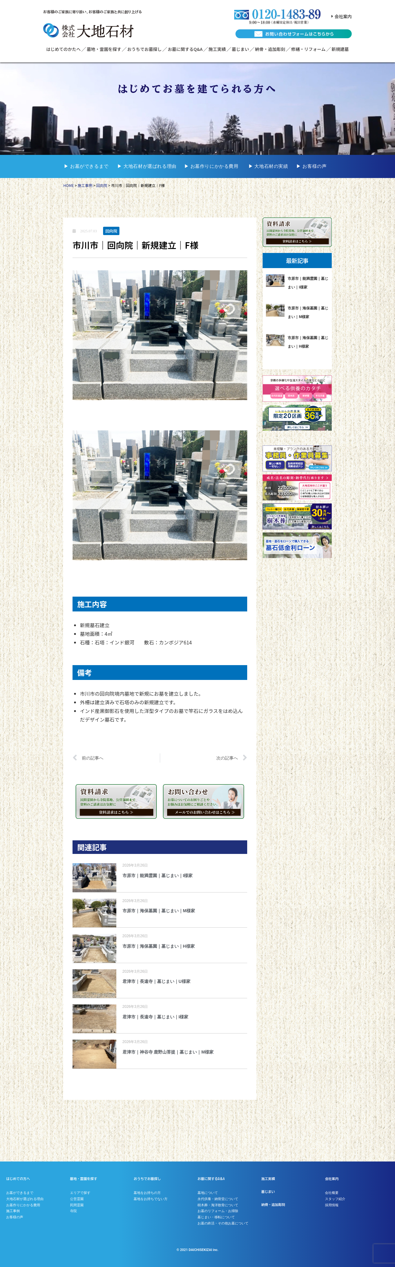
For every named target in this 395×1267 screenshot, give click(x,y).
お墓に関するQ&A (185, 49)
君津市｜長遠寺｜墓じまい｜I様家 (156, 1016)
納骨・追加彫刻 (270, 49)
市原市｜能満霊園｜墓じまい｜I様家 (158, 875)
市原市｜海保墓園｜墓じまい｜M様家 (159, 910)
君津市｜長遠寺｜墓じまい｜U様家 (156, 981)
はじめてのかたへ (63, 49)
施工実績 (217, 49)
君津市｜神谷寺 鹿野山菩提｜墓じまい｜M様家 (168, 1052)
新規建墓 (340, 49)
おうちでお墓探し (144, 49)
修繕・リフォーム (308, 49)
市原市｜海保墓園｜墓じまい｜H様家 (159, 946)
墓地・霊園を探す (104, 49)
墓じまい (240, 49)
